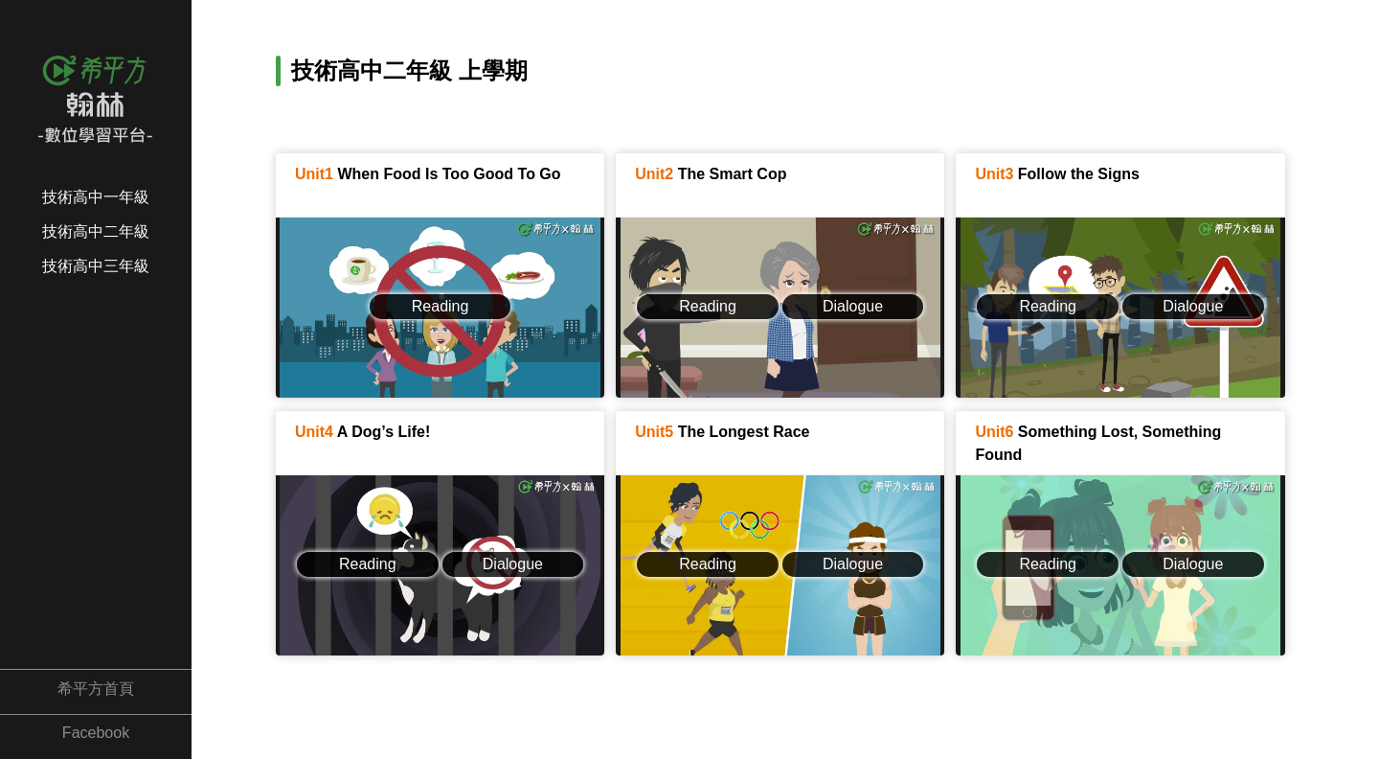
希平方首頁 (95, 688)
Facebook (95, 732)
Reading (440, 306)
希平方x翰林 (95, 81)
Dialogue (853, 306)
